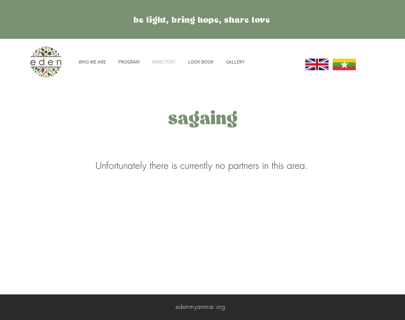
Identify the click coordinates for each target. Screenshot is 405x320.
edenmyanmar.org (201, 307)
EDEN (87, 11)
